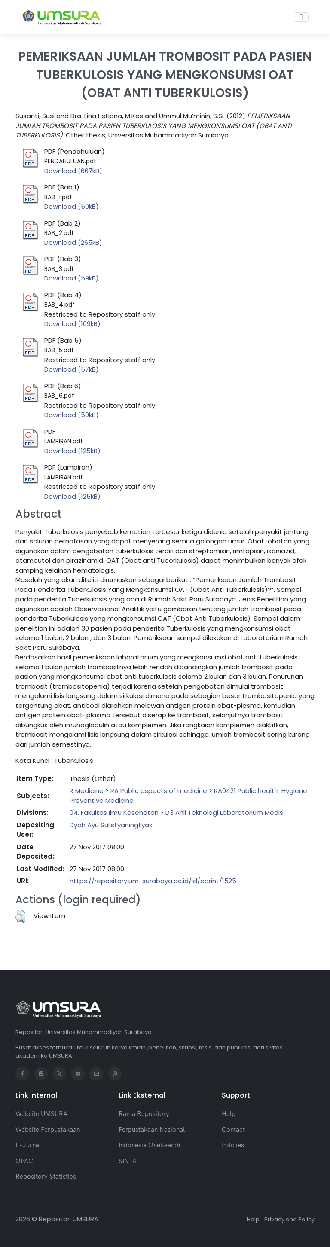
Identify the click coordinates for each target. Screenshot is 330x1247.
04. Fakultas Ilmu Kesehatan (114, 812)
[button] (20, 916)
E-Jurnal (28, 1145)
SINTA (128, 1161)
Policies (233, 1145)
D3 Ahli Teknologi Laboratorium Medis (224, 812)
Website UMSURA (41, 1114)
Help (228, 1114)
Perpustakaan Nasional (152, 1129)
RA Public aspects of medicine (158, 790)
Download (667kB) (73, 170)
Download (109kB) (72, 323)
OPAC (24, 1161)
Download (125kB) (72, 450)
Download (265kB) (73, 242)
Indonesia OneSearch (149, 1145)
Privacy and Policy (289, 1219)
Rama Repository (144, 1114)
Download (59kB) (71, 278)
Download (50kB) (71, 206)
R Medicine (87, 790)
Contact (233, 1129)
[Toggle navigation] (301, 17)
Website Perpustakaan (47, 1129)
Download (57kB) (71, 369)
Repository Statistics (45, 1176)
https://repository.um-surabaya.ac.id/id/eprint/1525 (153, 880)
